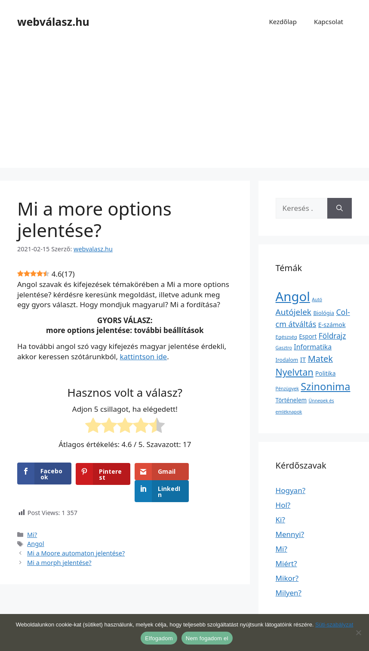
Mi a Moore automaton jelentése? (76, 536)
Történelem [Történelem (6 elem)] (291, 400)
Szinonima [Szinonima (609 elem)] (325, 386)
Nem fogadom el (207, 638)
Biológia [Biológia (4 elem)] (323, 313)
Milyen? (288, 593)
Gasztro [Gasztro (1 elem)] (284, 348)
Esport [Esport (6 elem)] (308, 336)
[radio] (93, 426)
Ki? (280, 520)
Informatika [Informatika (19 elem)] (313, 347)
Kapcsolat (328, 21)
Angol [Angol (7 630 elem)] (293, 296)
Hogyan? (290, 490)
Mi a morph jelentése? (59, 545)
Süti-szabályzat (334, 624)
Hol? (283, 505)
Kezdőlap (282, 21)
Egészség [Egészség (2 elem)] (286, 336)
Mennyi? (290, 534)
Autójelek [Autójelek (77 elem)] (293, 312)
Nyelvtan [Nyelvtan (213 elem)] (295, 372)
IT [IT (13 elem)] (303, 359)
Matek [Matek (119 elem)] (320, 358)
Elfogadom (158, 638)
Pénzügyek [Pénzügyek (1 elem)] (287, 389)
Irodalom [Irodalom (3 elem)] (287, 360)
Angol (35, 526)
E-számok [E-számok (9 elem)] (332, 325)
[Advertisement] (184, 107)
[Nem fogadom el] (358, 632)
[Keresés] (339, 208)
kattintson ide (143, 356)
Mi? (32, 517)
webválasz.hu (53, 21)
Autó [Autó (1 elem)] (317, 299)
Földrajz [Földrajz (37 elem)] (332, 335)
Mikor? (287, 578)
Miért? (286, 563)
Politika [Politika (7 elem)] (325, 373)
